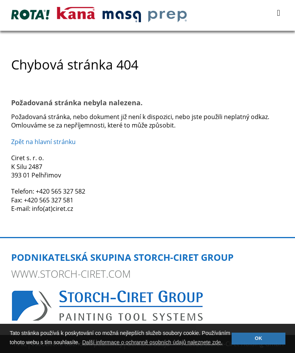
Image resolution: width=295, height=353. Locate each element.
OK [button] (258, 338)
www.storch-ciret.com (71, 274)
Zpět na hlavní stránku (43, 142)
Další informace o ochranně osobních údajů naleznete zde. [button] (152, 342)
